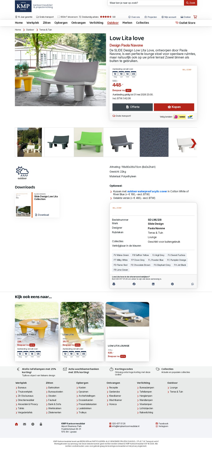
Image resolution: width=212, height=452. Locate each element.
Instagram (161, 426)
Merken (127, 23)
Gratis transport (45, 17)
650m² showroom (67, 17)
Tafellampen (145, 391)
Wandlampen (146, 400)
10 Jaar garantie (23, 17)
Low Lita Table (26, 334)
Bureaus (22, 387)
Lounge (152, 237)
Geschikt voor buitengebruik (164, 241)
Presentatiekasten (88, 404)
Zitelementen (54, 412)
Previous (18, 142)
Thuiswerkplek (25, 391)
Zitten (47, 23)
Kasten (82, 387)
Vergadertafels (25, 412)
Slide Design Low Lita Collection (46, 197)
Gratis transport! (121, 116)
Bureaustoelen (55, 391)
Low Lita (68, 334)
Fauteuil (52, 400)
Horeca (113, 404)
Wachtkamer (115, 400)
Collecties (142, 23)
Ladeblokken (85, 408)
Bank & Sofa (54, 404)
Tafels (21, 408)
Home (19, 23)
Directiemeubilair (26, 400)
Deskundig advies (89, 17)
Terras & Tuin (45, 29)
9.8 (107, 17)
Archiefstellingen (87, 395)
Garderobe (114, 391)
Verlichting (96, 23)
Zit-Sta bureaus (25, 395)
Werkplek (33, 23)
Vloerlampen (145, 404)
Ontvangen (78, 23)
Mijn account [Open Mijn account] (168, 17)
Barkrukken (54, 387)
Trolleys (82, 412)
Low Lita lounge (118, 346)
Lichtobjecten (146, 408)
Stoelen (52, 395)
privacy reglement (139, 446)
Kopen (174, 107)
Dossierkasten (86, 400)
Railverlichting (146, 412)
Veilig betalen (177, 117)
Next (193, 142)
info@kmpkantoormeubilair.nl (124, 426)
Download (42, 214)
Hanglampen (145, 395)
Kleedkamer (115, 395)
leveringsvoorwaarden (117, 446)
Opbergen (61, 23)
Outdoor (113, 23)
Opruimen (83, 391)
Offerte (132, 107)
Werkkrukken (54, 408)
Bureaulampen (146, 387)
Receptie (113, 387)
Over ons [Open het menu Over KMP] (134, 17)
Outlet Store (185, 23)
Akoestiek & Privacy (28, 404)
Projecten (150, 17)
